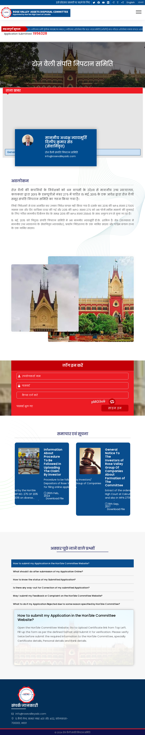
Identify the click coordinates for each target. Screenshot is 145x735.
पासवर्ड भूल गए (25, 406)
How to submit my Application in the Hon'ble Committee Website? (51, 564)
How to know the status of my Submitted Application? (44, 580)
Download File (55, 498)
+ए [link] (122, 2)
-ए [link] (113, 2)
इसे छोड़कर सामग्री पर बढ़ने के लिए (73, 2)
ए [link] (117, 2)
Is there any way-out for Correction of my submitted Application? (51, 588)
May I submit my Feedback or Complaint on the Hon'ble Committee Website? (57, 596)
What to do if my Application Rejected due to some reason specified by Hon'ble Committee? (66, 605)
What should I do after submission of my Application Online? (48, 572)
